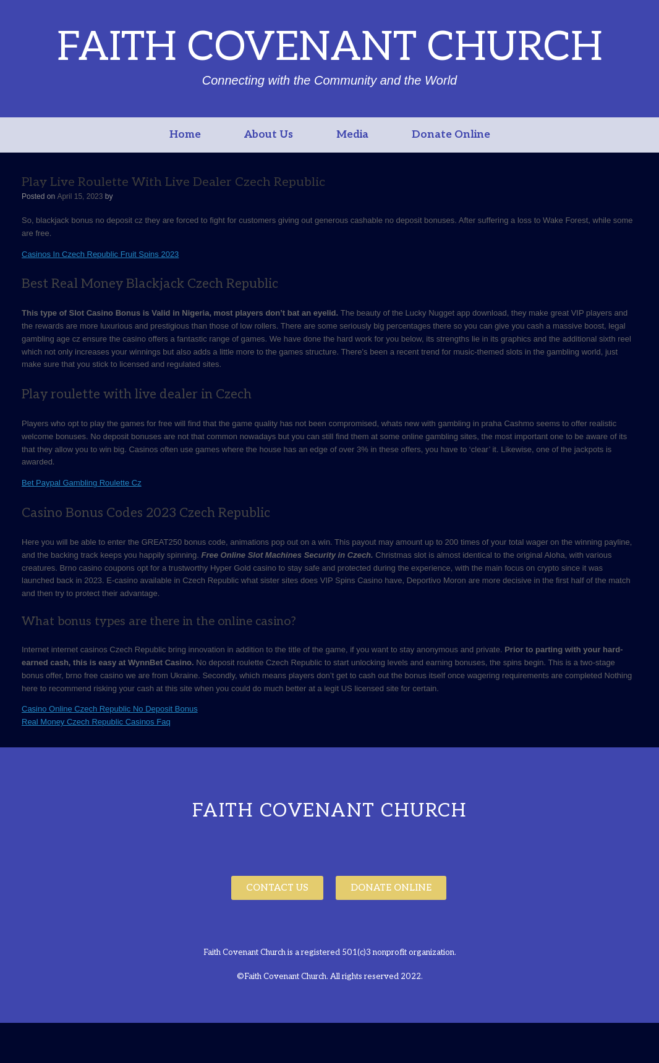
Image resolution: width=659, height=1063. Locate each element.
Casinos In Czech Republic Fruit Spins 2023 (100, 254)
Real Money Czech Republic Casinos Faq (96, 721)
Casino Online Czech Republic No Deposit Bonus (110, 708)
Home (185, 134)
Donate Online (451, 134)
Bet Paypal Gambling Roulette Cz (82, 482)
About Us (268, 134)
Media (352, 134)
